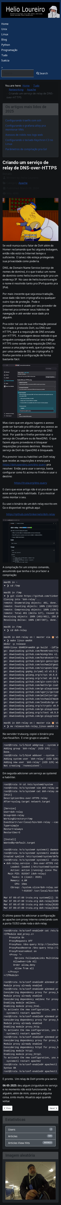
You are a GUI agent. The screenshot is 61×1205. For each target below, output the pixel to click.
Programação (9, 50)
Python (5, 45)
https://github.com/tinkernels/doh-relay (30, 514)
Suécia (5, 60)
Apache (23, 183)
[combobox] (17, 73)
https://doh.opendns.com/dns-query (24, 464)
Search (42, 73)
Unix (4, 29)
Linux (4, 34)
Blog (4, 39)
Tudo (4, 55)
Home (4, 24)
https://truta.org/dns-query (30, 483)
